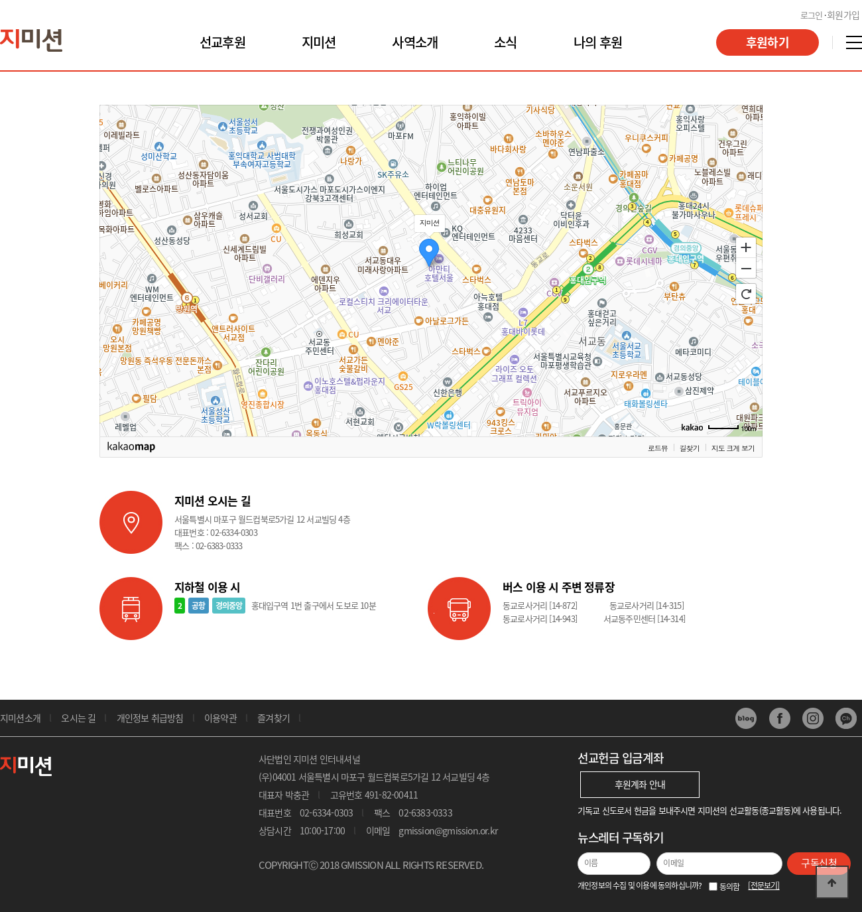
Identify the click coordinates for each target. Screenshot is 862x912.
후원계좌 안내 (640, 784)
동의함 (734, 887)
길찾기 (690, 447)
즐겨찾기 (273, 717)
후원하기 (767, 42)
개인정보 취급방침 (150, 717)
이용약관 (220, 717)
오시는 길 (78, 717)
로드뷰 (658, 447)
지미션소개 (20, 717)
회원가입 (843, 14)
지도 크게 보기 (733, 447)
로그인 (811, 15)
